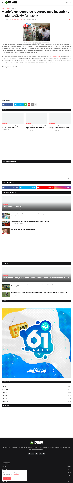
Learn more (16, 474)
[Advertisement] (36, 85)
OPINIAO (36, 392)
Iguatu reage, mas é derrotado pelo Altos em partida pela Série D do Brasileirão (33, 285)
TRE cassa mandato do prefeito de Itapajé (23, 229)
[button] (2, 2)
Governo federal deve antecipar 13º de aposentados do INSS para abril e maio (36, 127)
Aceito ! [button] (7, 478)
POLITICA (36, 398)
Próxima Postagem (65, 178)
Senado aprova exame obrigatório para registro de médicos (11, 126)
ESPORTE (36, 469)
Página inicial (5, 8)
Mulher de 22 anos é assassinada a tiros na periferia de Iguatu (29, 214)
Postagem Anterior (8, 178)
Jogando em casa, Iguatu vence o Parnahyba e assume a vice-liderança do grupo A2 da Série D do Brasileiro (39, 293)
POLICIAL (36, 395)
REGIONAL (36, 401)
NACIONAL (13, 8)
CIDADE (36, 386)
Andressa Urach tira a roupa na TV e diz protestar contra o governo (30, 221)
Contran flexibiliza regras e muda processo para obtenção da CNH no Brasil (59, 127)
